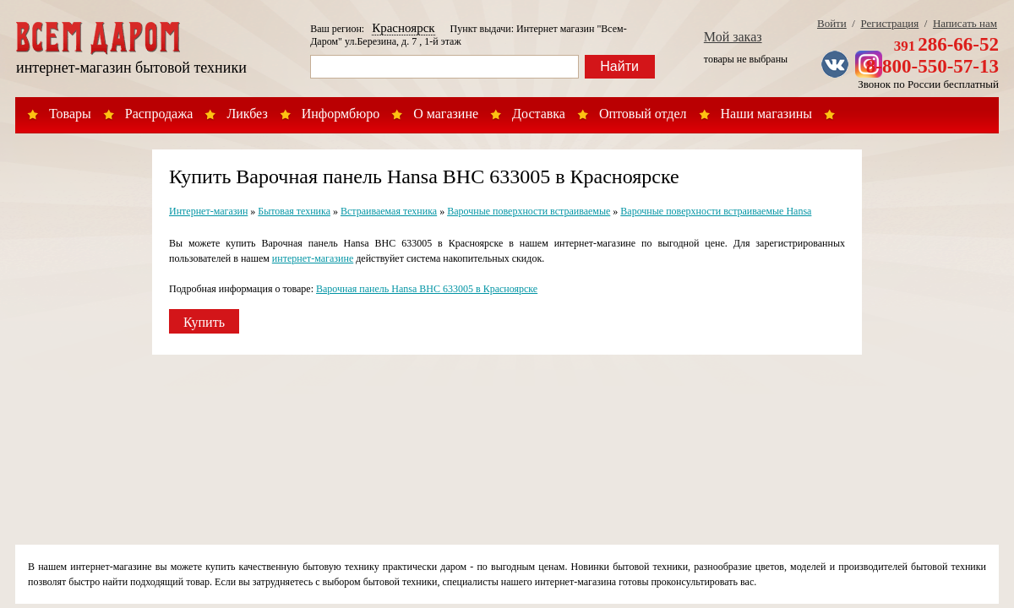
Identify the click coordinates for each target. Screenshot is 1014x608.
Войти (832, 23)
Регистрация (889, 23)
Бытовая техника (294, 211)
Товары (70, 113)
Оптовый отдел (643, 113)
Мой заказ (733, 37)
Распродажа (159, 113)
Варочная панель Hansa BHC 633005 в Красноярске (426, 289)
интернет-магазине (312, 258)
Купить (204, 322)
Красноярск (403, 28)
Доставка (538, 113)
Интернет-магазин (208, 211)
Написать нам (965, 23)
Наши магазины (767, 113)
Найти (619, 66)
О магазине (445, 113)
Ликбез (246, 113)
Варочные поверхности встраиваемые (528, 211)
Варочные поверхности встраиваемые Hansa (715, 211)
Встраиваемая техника (389, 211)
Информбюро (340, 113)
